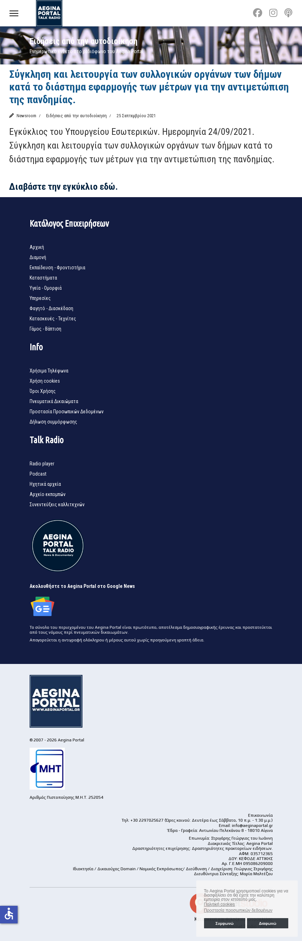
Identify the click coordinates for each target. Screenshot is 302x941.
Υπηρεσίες (40, 298)
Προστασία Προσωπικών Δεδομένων (67, 411)
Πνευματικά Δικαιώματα (54, 401)
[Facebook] (257, 13)
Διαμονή (38, 257)
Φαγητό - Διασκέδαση (51, 308)
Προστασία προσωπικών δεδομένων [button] (238, 910)
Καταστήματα (43, 277)
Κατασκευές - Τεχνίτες (53, 318)
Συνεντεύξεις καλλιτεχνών (57, 504)
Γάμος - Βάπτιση (45, 328)
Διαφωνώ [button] (267, 923)
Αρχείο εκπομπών (48, 494)
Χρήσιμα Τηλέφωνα (49, 370)
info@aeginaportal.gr (252, 825)
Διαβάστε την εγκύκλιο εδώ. (63, 186)
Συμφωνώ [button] (224, 923)
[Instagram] (273, 13)
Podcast (38, 473)
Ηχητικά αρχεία (45, 484)
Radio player (42, 463)
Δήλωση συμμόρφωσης (53, 421)
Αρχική (37, 247)
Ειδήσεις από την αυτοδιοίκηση (76, 115)
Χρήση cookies (45, 380)
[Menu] (14, 13)
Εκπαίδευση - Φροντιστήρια (57, 267)
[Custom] (288, 13)
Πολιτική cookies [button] (219, 904)
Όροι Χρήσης (43, 391)
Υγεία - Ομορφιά (46, 288)
